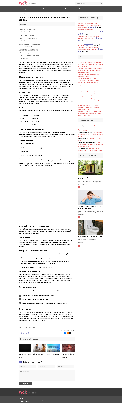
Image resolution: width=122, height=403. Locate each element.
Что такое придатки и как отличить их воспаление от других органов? (90, 144)
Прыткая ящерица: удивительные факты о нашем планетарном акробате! (68, 355)
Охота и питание (27, 41)
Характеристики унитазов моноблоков (90, 237)
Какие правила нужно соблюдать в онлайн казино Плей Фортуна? (90, 128)
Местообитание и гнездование (29, 44)
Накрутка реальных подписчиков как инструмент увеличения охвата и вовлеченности (90, 87)
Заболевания (47, 9)
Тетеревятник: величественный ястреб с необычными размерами (25, 355)
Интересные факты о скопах (28, 49)
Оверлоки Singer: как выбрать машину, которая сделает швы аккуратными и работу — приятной (90, 113)
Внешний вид (27, 32)
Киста (37, 9)
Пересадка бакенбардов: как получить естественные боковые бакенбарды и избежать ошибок (90, 70)
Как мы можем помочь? (30, 55)
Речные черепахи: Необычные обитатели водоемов (53, 354)
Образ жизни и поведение (28, 38)
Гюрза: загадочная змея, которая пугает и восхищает (39, 354)
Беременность (70, 9)
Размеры (29, 35)
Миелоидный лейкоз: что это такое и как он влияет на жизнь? (90, 134)
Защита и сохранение (26, 53)
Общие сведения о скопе (27, 29)
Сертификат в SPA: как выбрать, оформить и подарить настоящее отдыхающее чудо (88, 107)
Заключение (23, 58)
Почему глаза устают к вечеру (87, 79)
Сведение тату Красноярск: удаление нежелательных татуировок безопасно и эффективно (90, 64)
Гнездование (26, 46)
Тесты (81, 9)
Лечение (58, 9)
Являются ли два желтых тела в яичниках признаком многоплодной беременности (89, 25)
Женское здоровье (25, 9)
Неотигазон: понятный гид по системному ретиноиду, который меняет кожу (88, 101)
